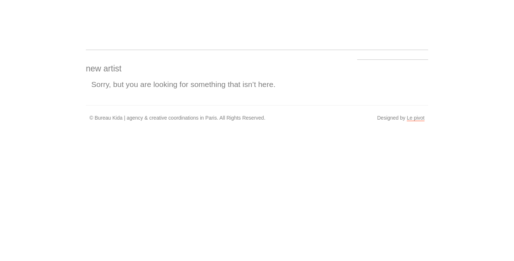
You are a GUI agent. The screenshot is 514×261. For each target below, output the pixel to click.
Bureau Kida (99, 20)
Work (182, 20)
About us (209, 20)
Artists (154, 20)
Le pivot (416, 118)
